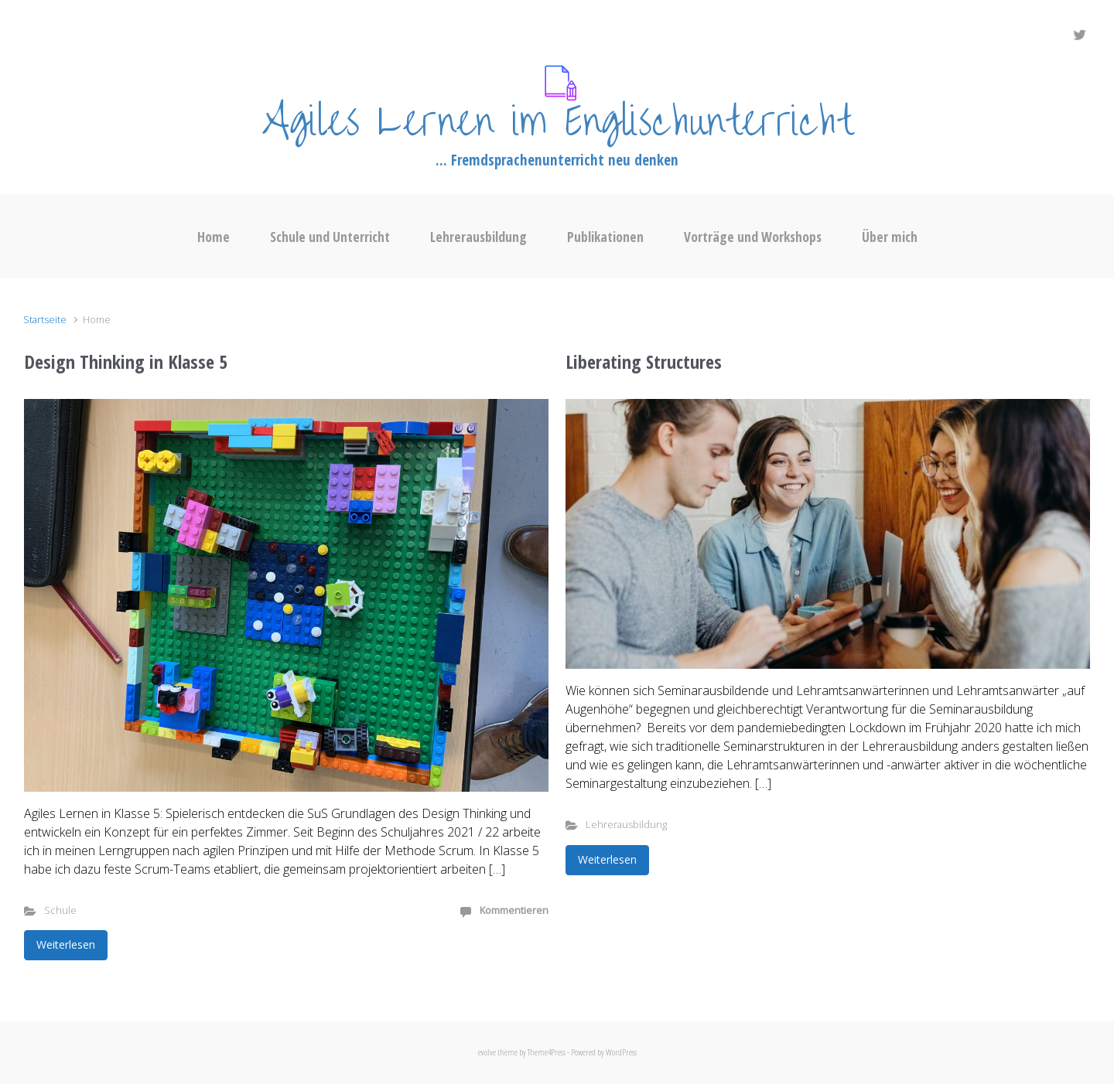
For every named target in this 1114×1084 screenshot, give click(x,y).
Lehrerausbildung (626, 824)
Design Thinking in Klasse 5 (125, 361)
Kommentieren (514, 910)
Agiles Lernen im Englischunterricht (557, 122)
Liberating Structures (644, 361)
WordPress (621, 1052)
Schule (60, 910)
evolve (487, 1052)
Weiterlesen (65, 944)
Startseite (45, 319)
